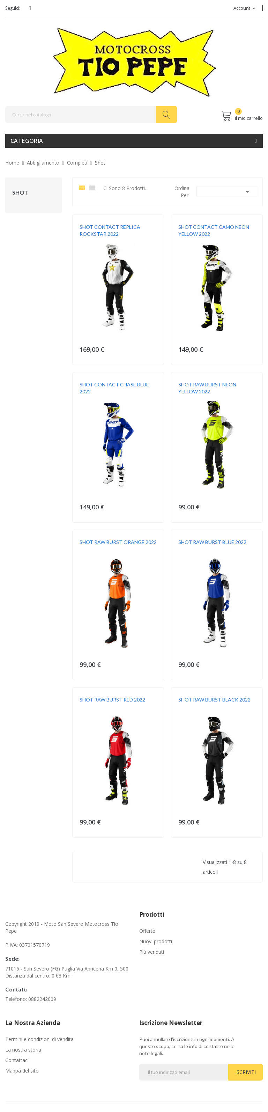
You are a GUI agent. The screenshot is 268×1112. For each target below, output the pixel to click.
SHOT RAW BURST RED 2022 (112, 700)
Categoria (26, 141)
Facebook (30, 8)
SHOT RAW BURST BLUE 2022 (212, 542)
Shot (20, 192)
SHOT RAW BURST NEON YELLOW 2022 (207, 387)
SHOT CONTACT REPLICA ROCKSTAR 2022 (110, 230)
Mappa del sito (22, 1070)
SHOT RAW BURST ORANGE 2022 (118, 542)
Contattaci (17, 1060)
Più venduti (151, 952)
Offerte (147, 931)
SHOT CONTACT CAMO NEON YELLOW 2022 (213, 230)
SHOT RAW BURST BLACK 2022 (214, 700)
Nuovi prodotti (155, 941)
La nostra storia (23, 1049)
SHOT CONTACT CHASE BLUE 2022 (114, 387)
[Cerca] (91, 114)
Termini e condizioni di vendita (39, 1039)
